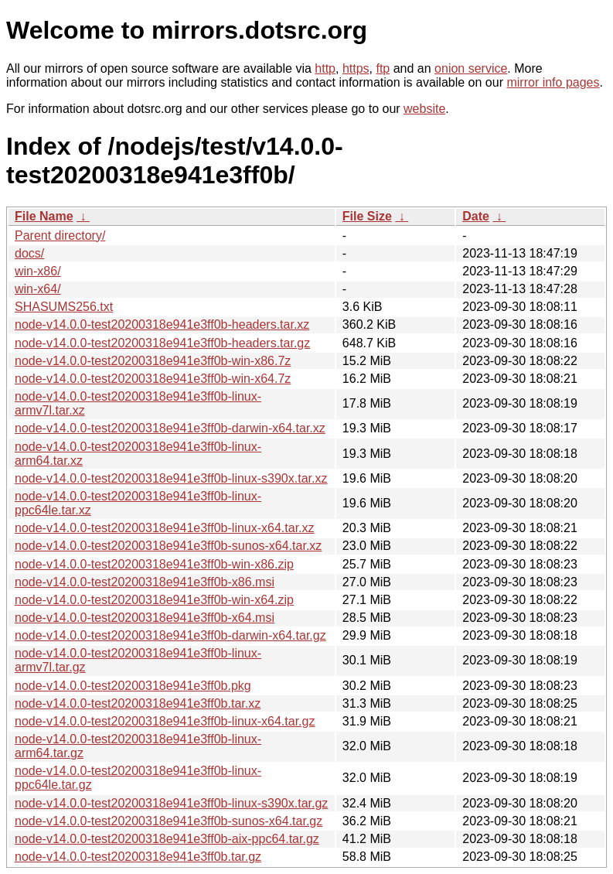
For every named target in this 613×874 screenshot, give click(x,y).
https (356, 68)
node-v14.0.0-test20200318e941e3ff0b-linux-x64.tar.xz (165, 527)
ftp (383, 68)
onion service (470, 68)
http (325, 68)
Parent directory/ (60, 235)
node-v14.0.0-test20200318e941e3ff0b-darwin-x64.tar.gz (170, 635)
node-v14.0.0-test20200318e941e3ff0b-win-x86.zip (154, 564)
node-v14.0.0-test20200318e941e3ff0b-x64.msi (144, 617)
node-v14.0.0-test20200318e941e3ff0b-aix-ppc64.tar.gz (167, 838)
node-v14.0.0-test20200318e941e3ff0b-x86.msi (144, 582)
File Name (44, 216)
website (424, 108)
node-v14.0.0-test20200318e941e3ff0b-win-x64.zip (154, 599)
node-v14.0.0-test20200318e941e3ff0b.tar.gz (138, 856)
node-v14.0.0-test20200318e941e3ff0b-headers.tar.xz (162, 324)
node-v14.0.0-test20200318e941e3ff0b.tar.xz (138, 703)
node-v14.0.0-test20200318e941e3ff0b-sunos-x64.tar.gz (168, 821)
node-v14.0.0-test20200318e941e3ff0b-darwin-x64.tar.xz (170, 428)
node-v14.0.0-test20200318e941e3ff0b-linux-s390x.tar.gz (171, 803)
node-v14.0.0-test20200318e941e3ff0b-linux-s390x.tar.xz (171, 478)
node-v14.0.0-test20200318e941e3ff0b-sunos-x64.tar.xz (168, 545)
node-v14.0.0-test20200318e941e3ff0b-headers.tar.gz (162, 343)
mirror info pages (552, 82)
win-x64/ (38, 288)
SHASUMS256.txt (64, 306)
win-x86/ (38, 271)
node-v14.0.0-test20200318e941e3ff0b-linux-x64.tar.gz (165, 721)
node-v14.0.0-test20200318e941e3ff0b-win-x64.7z (153, 378)
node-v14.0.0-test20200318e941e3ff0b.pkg (133, 685)
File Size (367, 216)
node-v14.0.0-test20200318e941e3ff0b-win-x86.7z (153, 360)
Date (475, 216)
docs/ (29, 253)
